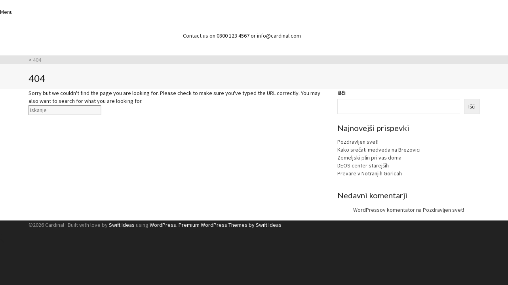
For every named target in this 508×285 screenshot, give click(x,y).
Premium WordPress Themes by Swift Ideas (230, 224)
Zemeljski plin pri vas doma (369, 157)
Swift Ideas (122, 224)
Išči (341, 93)
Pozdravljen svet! (358, 141)
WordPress (163, 224)
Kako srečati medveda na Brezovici (378, 149)
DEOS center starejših (363, 165)
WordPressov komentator (384, 209)
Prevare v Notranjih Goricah (369, 173)
